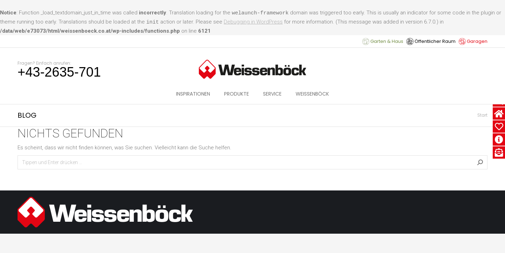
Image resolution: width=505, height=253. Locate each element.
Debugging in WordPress (253, 22)
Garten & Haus (382, 41)
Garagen (473, 41)
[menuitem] (193, 94)
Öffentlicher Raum (431, 41)
